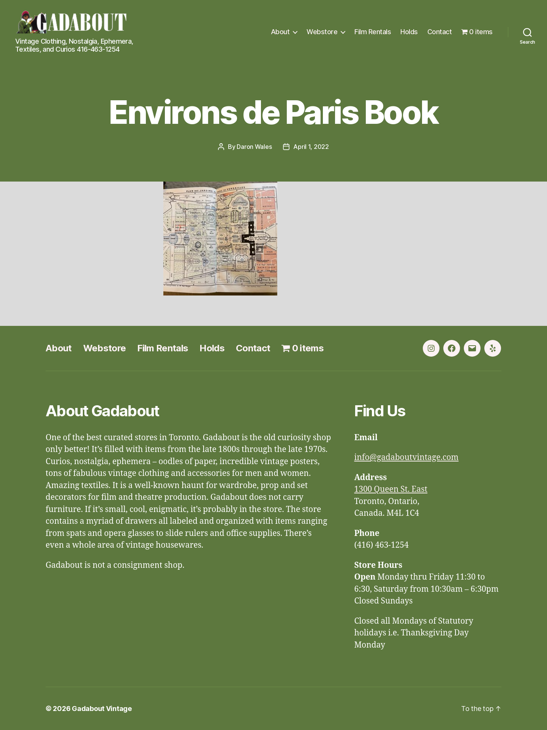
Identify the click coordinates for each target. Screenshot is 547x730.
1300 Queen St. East (390, 489)
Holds (409, 32)
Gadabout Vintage (102, 709)
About (280, 32)
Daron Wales (254, 146)
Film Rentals (372, 32)
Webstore (322, 32)
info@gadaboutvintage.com (406, 457)
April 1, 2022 (311, 146)
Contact (439, 32)
